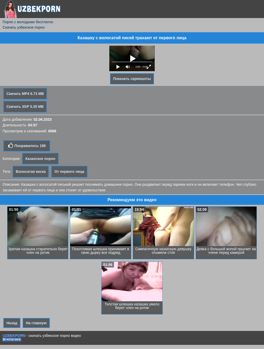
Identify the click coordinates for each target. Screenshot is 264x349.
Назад (11, 323)
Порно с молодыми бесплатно (28, 22)
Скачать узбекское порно (24, 27)
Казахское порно (40, 159)
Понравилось (27, 145)
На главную (36, 323)
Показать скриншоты (132, 79)
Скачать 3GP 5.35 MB (25, 106)
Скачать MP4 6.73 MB (25, 94)
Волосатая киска (31, 171)
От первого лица (69, 171)
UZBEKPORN (14, 336)
